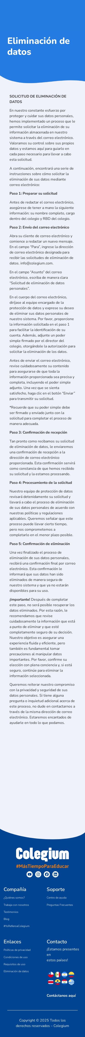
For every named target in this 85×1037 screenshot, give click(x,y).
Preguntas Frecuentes (60, 905)
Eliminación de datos (16, 971)
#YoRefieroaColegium (16, 926)
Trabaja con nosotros (16, 905)
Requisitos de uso (14, 964)
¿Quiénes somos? (14, 897)
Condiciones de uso (16, 957)
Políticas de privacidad (17, 950)
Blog (6, 919)
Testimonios (11, 912)
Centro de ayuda (56, 897)
